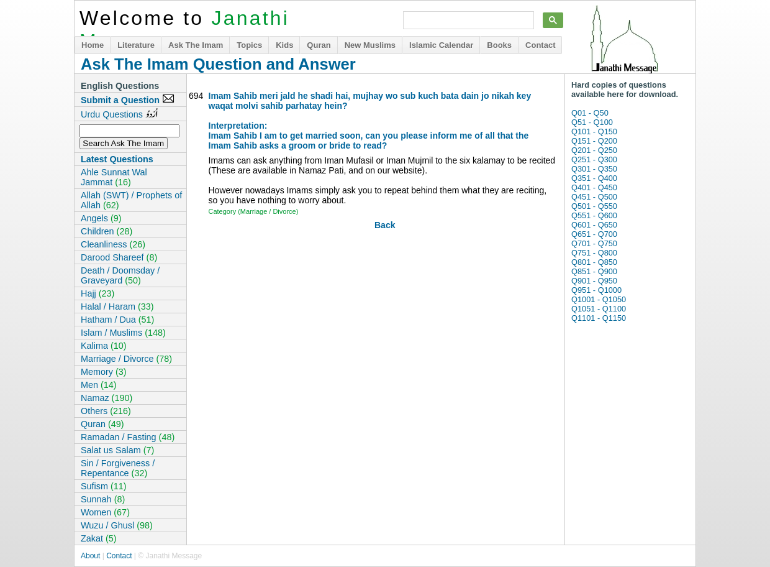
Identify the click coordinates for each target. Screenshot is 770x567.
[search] (467, 20)
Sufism (104, 486)
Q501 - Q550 (594, 206)
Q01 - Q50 (590, 113)
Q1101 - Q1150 (598, 318)
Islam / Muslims (123, 333)
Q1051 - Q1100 (598, 308)
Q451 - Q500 (594, 196)
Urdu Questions (119, 113)
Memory (104, 372)
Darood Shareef (119, 257)
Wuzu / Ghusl (117, 525)
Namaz (106, 398)
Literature (136, 45)
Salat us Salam (117, 450)
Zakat (99, 538)
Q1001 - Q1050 (598, 299)
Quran (318, 45)
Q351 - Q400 (594, 178)
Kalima (104, 346)
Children (106, 231)
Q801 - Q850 (594, 262)
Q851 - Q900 (594, 271)
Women (105, 512)
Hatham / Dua (117, 320)
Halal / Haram (117, 306)
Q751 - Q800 (594, 252)
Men (99, 385)
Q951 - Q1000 (596, 290)
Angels (101, 218)
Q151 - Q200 (594, 140)
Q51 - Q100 (592, 122)
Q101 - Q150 (594, 131)
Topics (249, 45)
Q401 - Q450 (594, 187)
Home (92, 45)
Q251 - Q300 (594, 159)
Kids (284, 45)
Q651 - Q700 (594, 234)
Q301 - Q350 (594, 168)
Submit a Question (127, 99)
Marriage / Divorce (126, 359)
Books (499, 45)
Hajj (97, 293)
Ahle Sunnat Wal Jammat (114, 177)
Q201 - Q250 (594, 150)
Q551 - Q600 (594, 215)
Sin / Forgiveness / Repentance (118, 468)
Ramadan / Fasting (127, 437)
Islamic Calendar (441, 45)
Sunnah (103, 499)
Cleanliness (113, 244)
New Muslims (370, 45)
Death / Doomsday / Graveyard (120, 275)
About (90, 555)
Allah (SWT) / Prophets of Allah (131, 200)
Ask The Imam (195, 45)
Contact (540, 45)
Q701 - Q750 (594, 243)
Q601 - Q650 (594, 224)
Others (106, 411)
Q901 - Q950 (594, 280)
